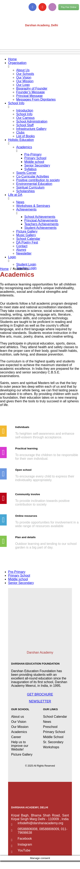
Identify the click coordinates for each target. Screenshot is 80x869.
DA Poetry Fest (27, 242)
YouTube (24, 850)
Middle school (34, 161)
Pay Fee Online (68, 7)
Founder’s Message (30, 92)
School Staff (25, 125)
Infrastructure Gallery (31, 129)
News (20, 202)
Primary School (35, 158)
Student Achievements (40, 227)
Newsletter (24, 253)
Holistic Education (21, 140)
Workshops (51, 747)
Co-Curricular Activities (32, 176)
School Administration (31, 121)
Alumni (21, 249)
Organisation (17, 63)
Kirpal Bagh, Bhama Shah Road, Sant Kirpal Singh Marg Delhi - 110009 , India (40, 817)
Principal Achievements (41, 220)
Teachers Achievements (41, 224)
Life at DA (15, 194)
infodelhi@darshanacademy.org (40, 823)
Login (12, 257)
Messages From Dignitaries (36, 99)
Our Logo (23, 85)
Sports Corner (26, 172)
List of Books (25, 136)
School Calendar (28, 238)
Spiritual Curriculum (30, 187)
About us (17, 716)
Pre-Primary (33, 154)
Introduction (24, 110)
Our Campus (25, 118)
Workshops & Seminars (33, 205)
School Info (16, 103)
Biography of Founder (31, 88)
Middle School (53, 737)
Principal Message (29, 96)
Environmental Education (34, 183)
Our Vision (23, 77)
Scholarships (25, 191)
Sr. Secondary (53, 742)
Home (12, 59)
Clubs (20, 132)
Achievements (26, 209)
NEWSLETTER (40, 701)
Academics (24, 147)
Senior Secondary (37, 165)
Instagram (25, 844)
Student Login (26, 264)
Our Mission (24, 81)
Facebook (25, 838)
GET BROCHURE (40, 694)
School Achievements (39, 216)
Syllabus (30, 169)
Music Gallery (26, 235)
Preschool (50, 727)
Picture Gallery (26, 231)
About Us (23, 70)
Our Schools (25, 74)
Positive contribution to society (38, 180)
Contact (21, 246)
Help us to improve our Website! (19, 745)
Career (16, 737)
